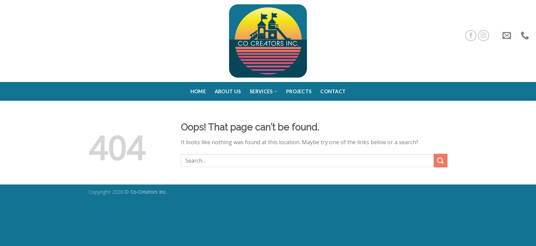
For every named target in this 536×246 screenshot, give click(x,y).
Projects (298, 91)
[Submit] (440, 160)
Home (198, 91)
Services (263, 91)
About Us (228, 91)
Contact (333, 91)
